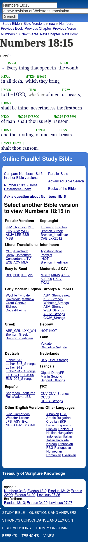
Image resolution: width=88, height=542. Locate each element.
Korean (51, 444)
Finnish (51, 429)
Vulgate (46, 343)
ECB (9, 262)
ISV (23, 275)
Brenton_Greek (52, 231)
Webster (12, 418)
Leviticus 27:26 (48, 495)
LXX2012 (55, 238)
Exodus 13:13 (14, 503)
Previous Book (12, 28)
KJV (9, 227)
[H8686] (41, 76)
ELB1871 (12, 375)
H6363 (11, 63)
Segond (56, 376)
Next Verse (29, 34)
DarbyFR (58, 373)
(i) (10, 54)
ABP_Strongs (53, 295)
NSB (16, 275)
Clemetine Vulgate (54, 347)
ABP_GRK (13, 331)
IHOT (45, 258)
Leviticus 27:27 (60, 503)
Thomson (19, 227)
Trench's (30, 536)
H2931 (40, 130)
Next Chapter (50, 34)
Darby (10, 255)
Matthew (28, 299)
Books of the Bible (62, 189)
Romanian (53, 455)
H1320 (6, 76)
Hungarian (65, 433)
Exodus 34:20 (24, 495)
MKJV (55, 275)
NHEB (10, 425)
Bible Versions (34, 23)
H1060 (6, 103)
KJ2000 (46, 279)
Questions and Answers (52, 513)
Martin (45, 376)
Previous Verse (64, 28)
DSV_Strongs (58, 360)
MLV (24, 262)
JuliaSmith (20, 251)
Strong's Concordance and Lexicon (37, 520)
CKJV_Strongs (54, 318)
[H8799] (70, 117)
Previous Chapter (38, 28)
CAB (44, 238)
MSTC (45, 275)
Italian (67, 436)
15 (2, 68)
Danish (51, 425)
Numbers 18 (10, 34)
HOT (44, 331)
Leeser (24, 418)
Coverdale (13, 299)
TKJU (45, 282)
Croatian (52, 421)
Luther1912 (14, 367)
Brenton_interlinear (54, 234)
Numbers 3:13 (15, 491)
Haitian (51, 433)
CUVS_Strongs (52, 401)
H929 (66, 90)
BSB (26, 234)
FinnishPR (65, 429)
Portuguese (62, 447)
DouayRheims (16, 310)
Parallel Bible (58, 174)
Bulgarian (63, 418)
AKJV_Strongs (54, 314)
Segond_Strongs (53, 380)
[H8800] (34, 117)
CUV (44, 393)
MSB (9, 238)
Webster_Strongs (56, 303)
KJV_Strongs (53, 299)
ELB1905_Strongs (19, 378)
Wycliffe (11, 295)
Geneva (20, 303)
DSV (44, 360)
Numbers (66, 23)
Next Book (70, 34)
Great (10, 303)
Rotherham (24, 255)
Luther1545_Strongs (20, 364)
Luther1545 (14, 360)
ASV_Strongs (53, 306)
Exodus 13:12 (58, 491)
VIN (30, 275)
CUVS (45, 397)
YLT (31, 227)
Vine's (48, 536)
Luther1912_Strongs (20, 371)
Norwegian (54, 451)
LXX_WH (29, 331)
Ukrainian (69, 455)
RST (63, 414)
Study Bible (11, 23)
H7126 (30, 76)
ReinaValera (14, 396)
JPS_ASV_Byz (17, 421)
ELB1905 (27, 375)
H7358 (63, 63)
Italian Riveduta (57, 440)
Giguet (45, 373)
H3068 (6, 90)
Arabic (51, 418)
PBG (49, 447)
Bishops (11, 306)
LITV (27, 258)
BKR (63, 421)
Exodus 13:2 (36, 491)
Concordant (14, 258)
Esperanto (65, 425)
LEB (18, 234)
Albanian (52, 414)
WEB (24, 231)
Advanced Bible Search (66, 181)
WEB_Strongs (53, 310)
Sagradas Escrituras (20, 393)
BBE (9, 275)
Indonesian (54, 436)
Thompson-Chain (51, 528)
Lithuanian (65, 444)
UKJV (57, 279)
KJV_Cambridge (18, 414)
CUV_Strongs (59, 393)
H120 (32, 90)
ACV (17, 262)
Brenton (61, 227)
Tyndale (24, 295)
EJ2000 (21, 425)
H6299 (22, 117)
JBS (28, 396)
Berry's (9, 536)
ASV (16, 231)
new (67, 295)
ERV (9, 231)
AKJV (10, 234)
